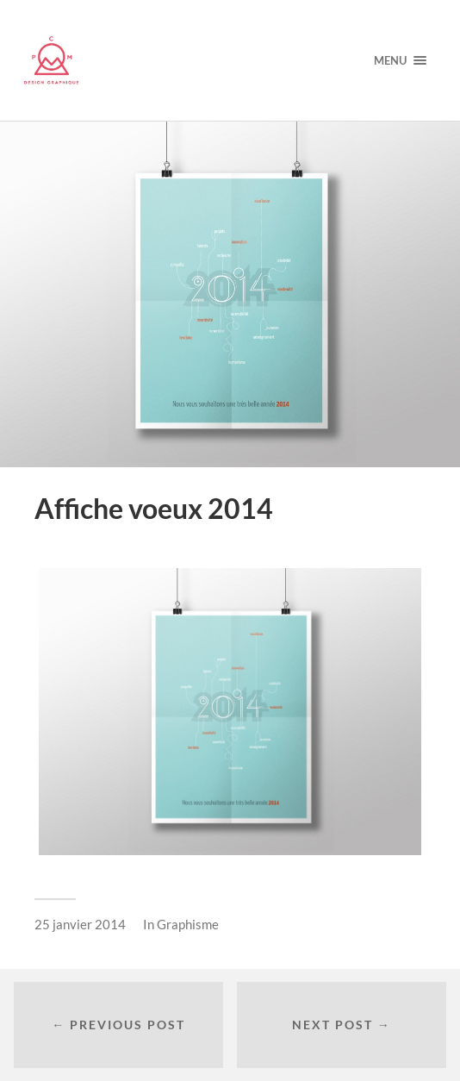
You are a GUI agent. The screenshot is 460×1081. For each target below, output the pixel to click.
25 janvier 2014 (80, 924)
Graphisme (188, 924)
